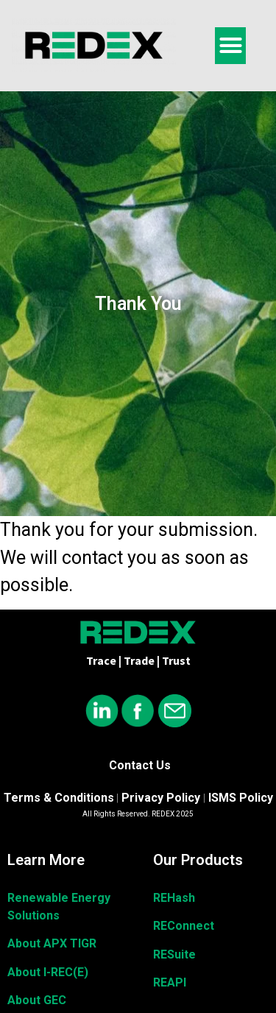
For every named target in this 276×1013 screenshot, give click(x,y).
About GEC (36, 1000)
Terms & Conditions (59, 798)
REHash (174, 898)
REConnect (183, 926)
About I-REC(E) (47, 972)
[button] (230, 45)
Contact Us (140, 765)
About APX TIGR (51, 943)
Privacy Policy (160, 798)
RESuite (174, 954)
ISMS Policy (240, 798)
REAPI (169, 982)
